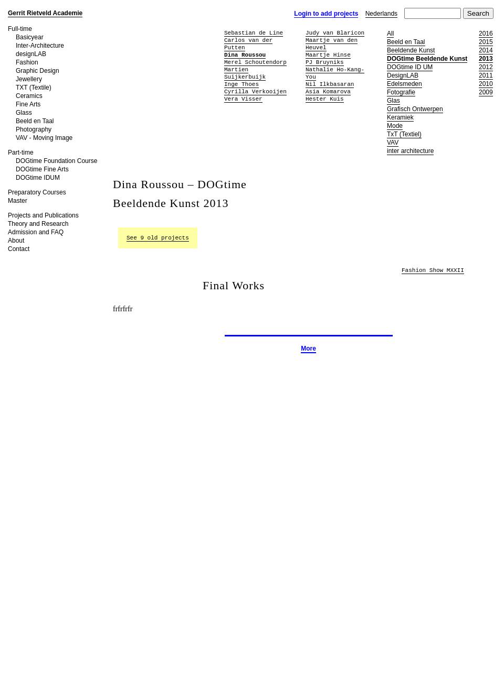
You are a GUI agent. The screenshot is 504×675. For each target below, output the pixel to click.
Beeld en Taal (35, 121)
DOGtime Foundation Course (56, 161)
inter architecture (410, 151)
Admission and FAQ (36, 232)
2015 (486, 42)
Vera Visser (243, 99)
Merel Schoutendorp (255, 62)
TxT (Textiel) (404, 134)
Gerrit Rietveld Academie (45, 13)
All (390, 33)
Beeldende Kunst (411, 50)
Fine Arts (28, 104)
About (16, 240)
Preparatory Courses (37, 192)
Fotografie (401, 92)
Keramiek (400, 117)
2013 (486, 58)
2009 (486, 92)
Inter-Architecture (40, 45)
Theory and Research (38, 223)
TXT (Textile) (33, 87)
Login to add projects (326, 13)
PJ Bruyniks (325, 62)
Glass (24, 112)
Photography (33, 129)
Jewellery (29, 79)
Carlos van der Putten (248, 43)
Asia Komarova (328, 91)
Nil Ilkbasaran (330, 84)
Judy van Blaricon (335, 33)
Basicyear (30, 37)
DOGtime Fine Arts (42, 169)
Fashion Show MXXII (433, 271)
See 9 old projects (158, 238)
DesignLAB (402, 75)
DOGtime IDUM (38, 177)
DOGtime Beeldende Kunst (427, 58)
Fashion (27, 62)
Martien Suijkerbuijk (245, 73)
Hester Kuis (325, 99)
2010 (486, 84)
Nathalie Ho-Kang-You (335, 73)
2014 (486, 50)
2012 (486, 67)
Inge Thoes (241, 84)
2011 (486, 75)
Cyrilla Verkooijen (255, 91)
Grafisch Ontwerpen (415, 109)
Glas (393, 100)
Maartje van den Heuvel (332, 43)
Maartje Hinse (328, 55)
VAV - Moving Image (44, 137)
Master (17, 200)
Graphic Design (37, 70)
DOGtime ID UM (410, 67)
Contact (18, 249)
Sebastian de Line (253, 33)
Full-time (20, 28)
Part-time (21, 152)
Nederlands (381, 13)
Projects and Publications (43, 215)
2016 (486, 33)
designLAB (31, 54)
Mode (395, 125)
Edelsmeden (404, 84)
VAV (392, 142)
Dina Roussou (245, 55)
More (308, 348)
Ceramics (29, 96)
